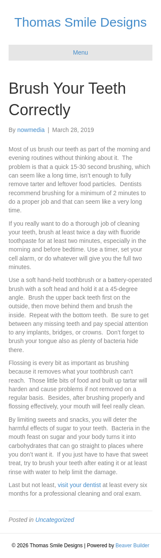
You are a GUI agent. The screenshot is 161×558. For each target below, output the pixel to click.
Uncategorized (54, 519)
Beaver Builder (132, 546)
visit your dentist (79, 484)
